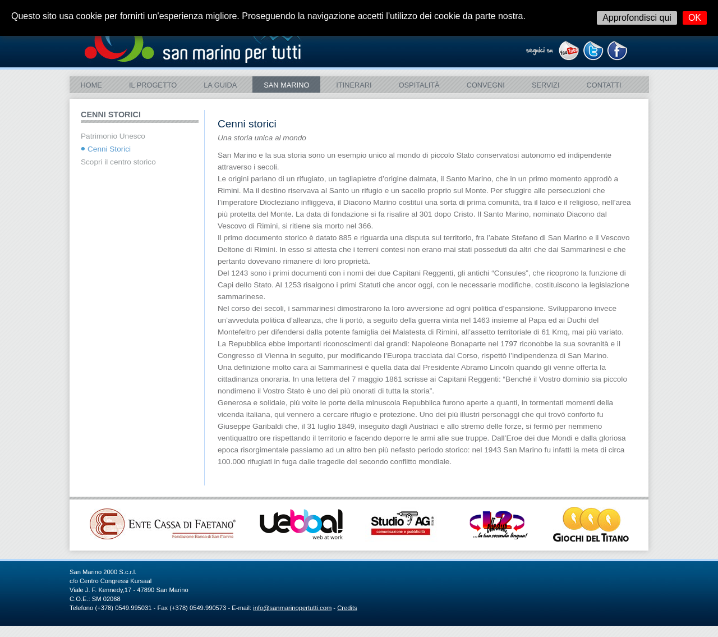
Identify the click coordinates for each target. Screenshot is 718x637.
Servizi (546, 85)
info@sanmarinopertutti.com (292, 607)
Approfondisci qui (636, 17)
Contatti (603, 85)
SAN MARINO (286, 85)
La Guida (220, 85)
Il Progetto (153, 85)
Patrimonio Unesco (113, 136)
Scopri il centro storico (118, 162)
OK (694, 17)
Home (91, 85)
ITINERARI (353, 85)
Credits (347, 607)
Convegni (486, 85)
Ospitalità (419, 85)
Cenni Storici (109, 149)
